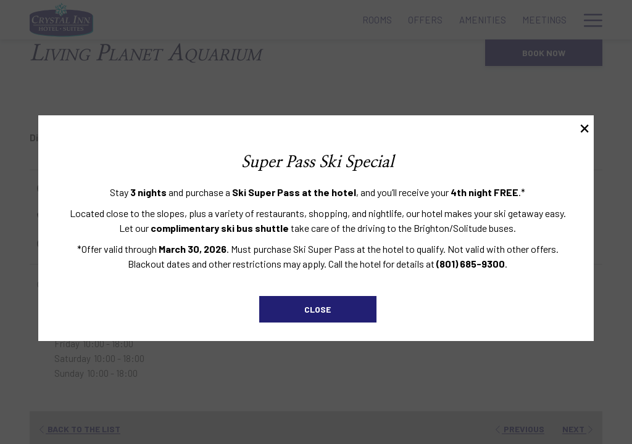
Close (317, 309)
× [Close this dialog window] (583, 127)
